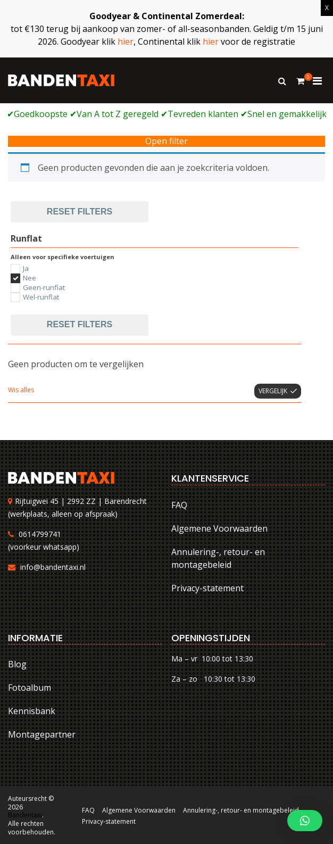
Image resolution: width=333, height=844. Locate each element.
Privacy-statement (207, 588)
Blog (17, 664)
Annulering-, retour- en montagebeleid (218, 558)
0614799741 (40, 534)
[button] (304, 820)
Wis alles (21, 389)
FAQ (179, 505)
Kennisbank (31, 711)
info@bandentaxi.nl (53, 567)
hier (126, 41)
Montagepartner (42, 734)
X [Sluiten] (327, 7)
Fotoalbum (29, 687)
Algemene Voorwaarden (219, 528)
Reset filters (79, 211)
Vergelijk (273, 390)
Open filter (166, 141)
